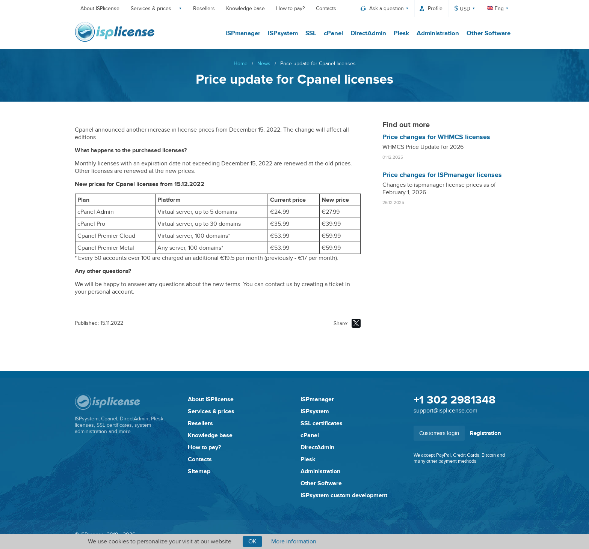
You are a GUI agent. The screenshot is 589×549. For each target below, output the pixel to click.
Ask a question (386, 8)
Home (241, 63)
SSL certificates (322, 423)
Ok (252, 541)
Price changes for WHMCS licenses (436, 137)
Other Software (488, 33)
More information (293, 541)
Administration (438, 33)
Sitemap (199, 471)
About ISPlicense (99, 8)
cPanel (333, 33)
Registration (485, 433)
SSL (310, 33)
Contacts (326, 8)
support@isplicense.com (445, 410)
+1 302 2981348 (454, 400)
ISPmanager (242, 33)
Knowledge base (245, 8)
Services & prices (151, 8)
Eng (495, 8)
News (263, 63)
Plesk (401, 33)
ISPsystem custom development (344, 495)
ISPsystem (283, 33)
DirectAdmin (368, 33)
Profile (435, 8)
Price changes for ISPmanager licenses (442, 175)
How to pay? (290, 8)
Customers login (439, 433)
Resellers (204, 8)
